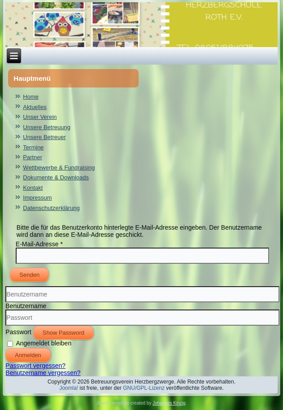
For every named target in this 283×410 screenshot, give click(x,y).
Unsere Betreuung (46, 127)
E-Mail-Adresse (39, 244)
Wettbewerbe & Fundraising (59, 167)
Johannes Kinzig (168, 403)
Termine (33, 147)
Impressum (37, 197)
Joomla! (68, 388)
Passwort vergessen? (35, 365)
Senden (29, 274)
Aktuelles (35, 107)
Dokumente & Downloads (56, 177)
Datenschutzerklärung (51, 208)
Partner (32, 157)
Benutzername (25, 306)
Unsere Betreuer (44, 137)
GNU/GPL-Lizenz (144, 388)
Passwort (18, 332)
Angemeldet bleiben (43, 343)
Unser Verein (40, 116)
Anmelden (28, 355)
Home (31, 96)
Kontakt (33, 187)
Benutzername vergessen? (42, 372)
